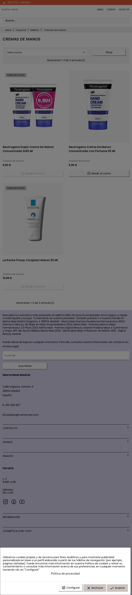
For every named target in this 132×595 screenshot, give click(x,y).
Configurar (70, 588)
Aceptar (117, 588)
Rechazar (95, 588)
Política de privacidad (65, 574)
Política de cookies (96, 564)
